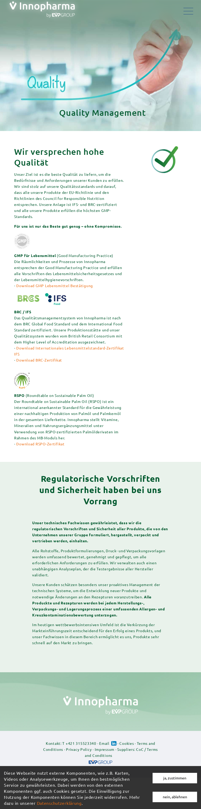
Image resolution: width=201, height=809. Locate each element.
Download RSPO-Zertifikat (40, 443)
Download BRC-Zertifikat (39, 360)
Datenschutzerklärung (59, 803)
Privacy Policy (79, 749)
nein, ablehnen (175, 796)
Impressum (104, 749)
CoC (139, 749)
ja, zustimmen (174, 777)
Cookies (126, 743)
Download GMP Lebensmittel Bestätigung (54, 285)
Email (104, 743)
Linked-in (113, 743)
